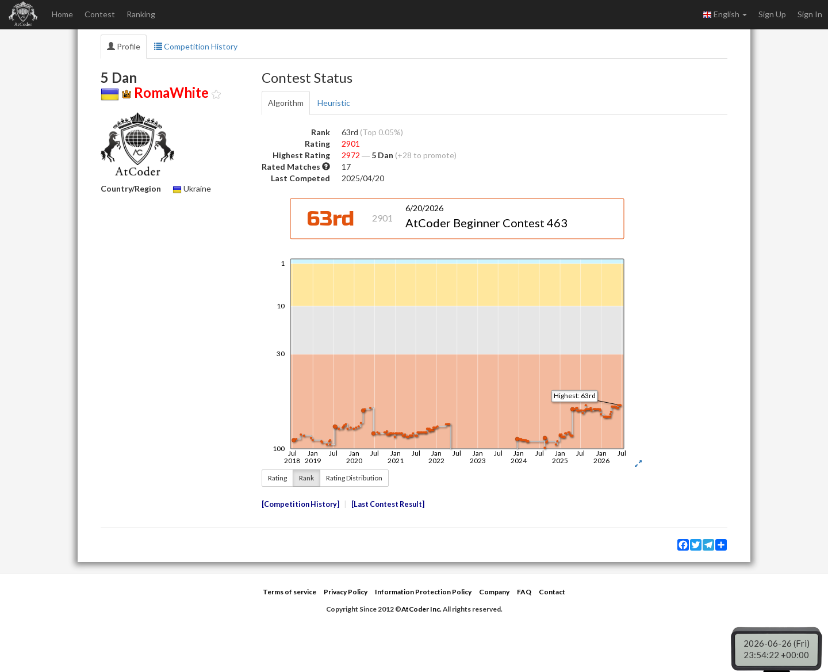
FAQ (524, 591)
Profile (123, 46)
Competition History (195, 46)
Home (62, 14)
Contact (552, 591)
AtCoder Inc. (421, 609)
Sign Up (772, 14)
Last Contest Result (388, 504)
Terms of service (289, 591)
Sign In (810, 14)
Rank (306, 478)
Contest (100, 14)
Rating (277, 478)
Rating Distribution (354, 478)
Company (494, 591)
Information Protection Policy (423, 591)
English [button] (725, 14)
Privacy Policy (345, 591)
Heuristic (333, 103)
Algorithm (286, 103)
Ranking (140, 14)
